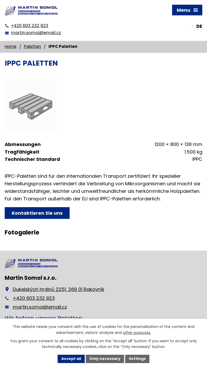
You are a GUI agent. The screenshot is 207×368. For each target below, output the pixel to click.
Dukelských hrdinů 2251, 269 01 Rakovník (58, 289)
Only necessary (104, 358)
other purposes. (137, 332)
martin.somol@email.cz (40, 307)
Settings (137, 358)
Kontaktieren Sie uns (37, 213)
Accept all (71, 358)
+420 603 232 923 (34, 298)
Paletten (32, 46)
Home (10, 46)
